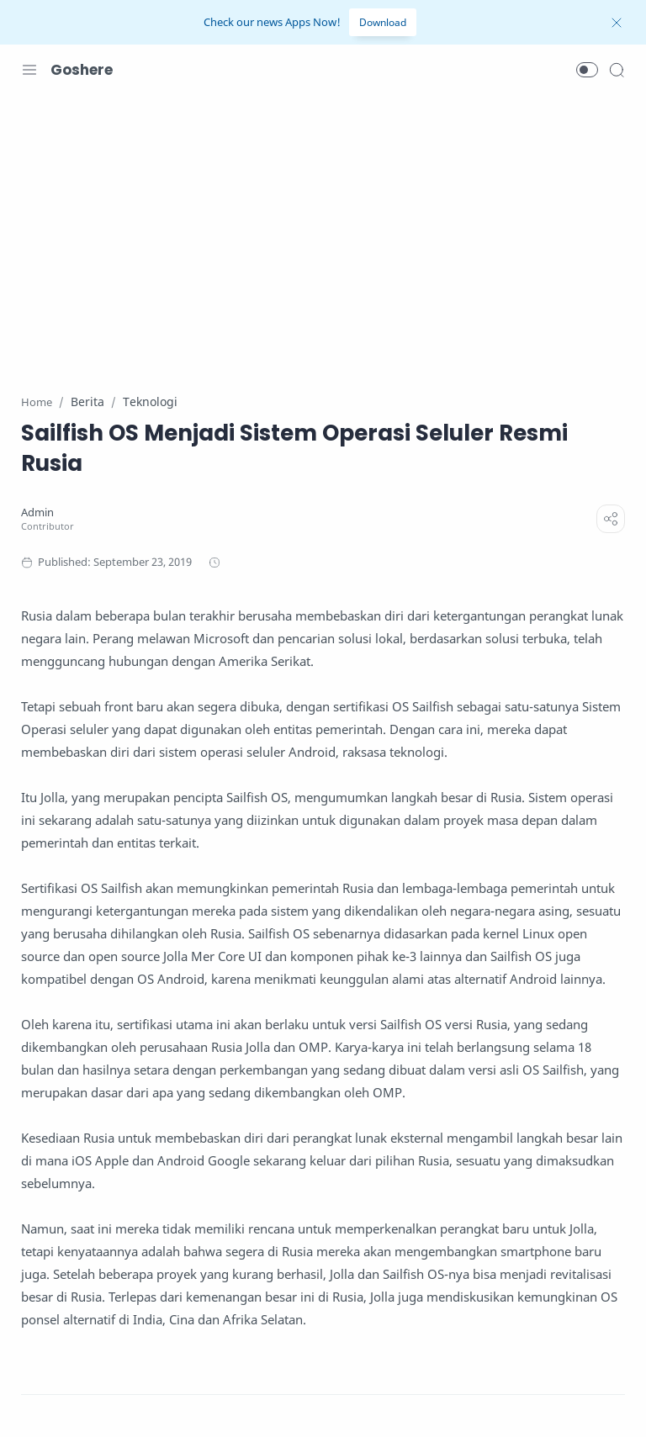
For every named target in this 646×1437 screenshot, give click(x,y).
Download (382, 22)
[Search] (616, 69)
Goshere (81, 70)
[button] (587, 69)
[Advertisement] (323, 233)
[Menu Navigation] (29, 69)
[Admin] (37, 512)
